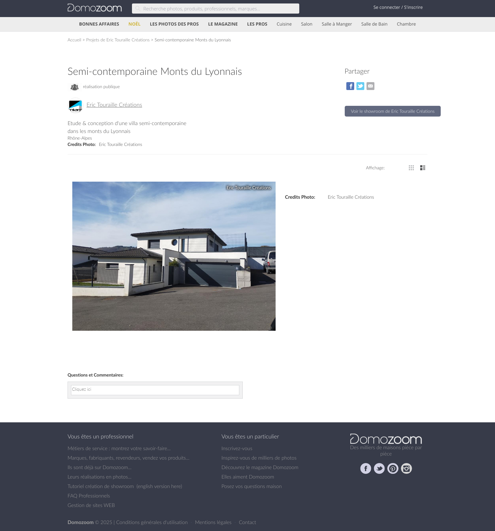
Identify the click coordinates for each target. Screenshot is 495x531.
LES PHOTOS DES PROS (174, 24)
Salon (307, 24)
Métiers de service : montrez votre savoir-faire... (119, 448)
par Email (370, 86)
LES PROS (257, 24)
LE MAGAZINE (223, 24)
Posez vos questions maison (252, 486)
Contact (247, 522)
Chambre (406, 24)
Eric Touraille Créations (114, 105)
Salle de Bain (374, 24)
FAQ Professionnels (89, 495)
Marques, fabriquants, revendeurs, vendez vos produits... (128, 457)
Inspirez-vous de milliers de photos (259, 457)
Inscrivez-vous (237, 448)
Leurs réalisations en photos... (99, 476)
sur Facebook (350, 86)
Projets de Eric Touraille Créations (118, 40)
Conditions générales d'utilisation (152, 522)
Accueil (74, 40)
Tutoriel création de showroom (101, 486)
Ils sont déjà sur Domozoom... (99, 467)
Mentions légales (214, 522)
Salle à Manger (337, 24)
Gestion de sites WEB (91, 505)
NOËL (134, 24)
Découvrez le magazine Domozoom (260, 467)
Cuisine (284, 24)
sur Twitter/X (360, 86)
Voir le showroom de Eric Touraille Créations (393, 111)
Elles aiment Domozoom (248, 476)
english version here (159, 486)
